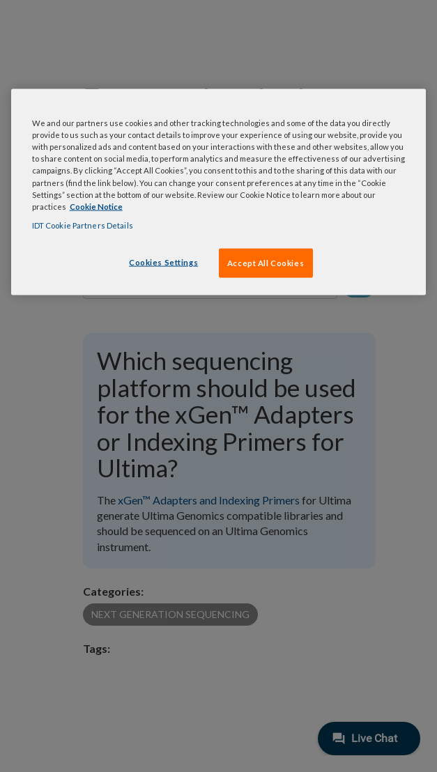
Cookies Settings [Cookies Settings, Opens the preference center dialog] (163, 261)
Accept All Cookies (265, 262)
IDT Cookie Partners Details (82, 224)
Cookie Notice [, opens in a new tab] (96, 205)
